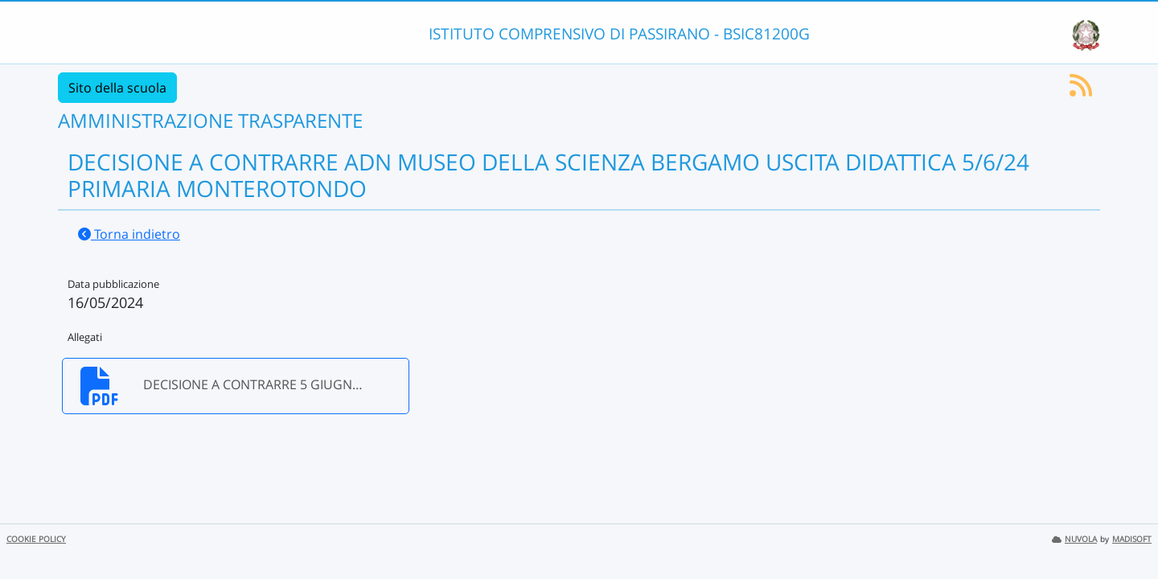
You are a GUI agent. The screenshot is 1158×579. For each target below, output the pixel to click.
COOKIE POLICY (36, 539)
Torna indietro (129, 234)
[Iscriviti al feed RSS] (1081, 90)
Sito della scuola (117, 87)
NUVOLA (1074, 539)
